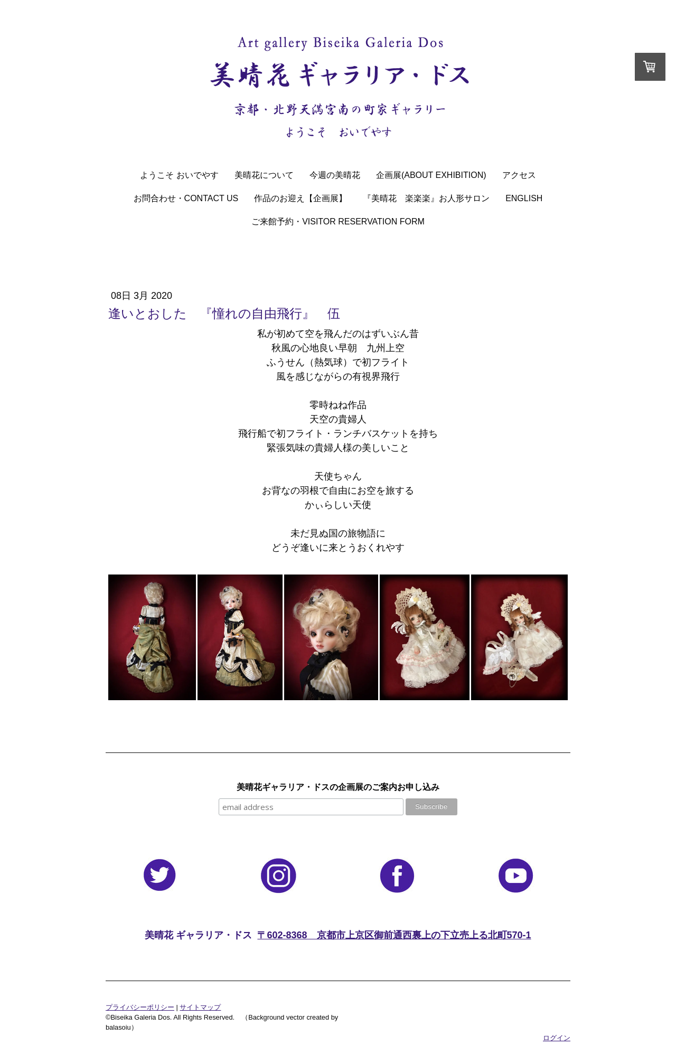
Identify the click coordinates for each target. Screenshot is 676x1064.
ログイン (556, 1038)
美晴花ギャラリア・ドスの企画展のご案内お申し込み (338, 787)
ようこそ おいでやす (179, 175)
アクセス (519, 175)
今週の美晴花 (334, 175)
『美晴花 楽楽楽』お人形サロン (426, 198)
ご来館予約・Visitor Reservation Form (338, 221)
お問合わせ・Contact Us (186, 198)
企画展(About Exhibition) (431, 175)
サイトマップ (200, 1007)
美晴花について (264, 175)
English (523, 198)
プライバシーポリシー (140, 1007)
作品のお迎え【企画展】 (300, 198)
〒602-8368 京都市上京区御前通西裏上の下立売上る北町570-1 (394, 935)
